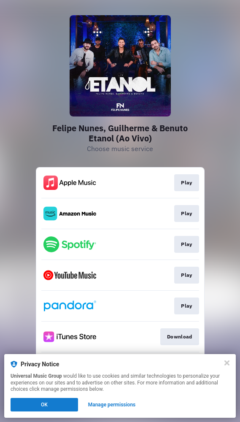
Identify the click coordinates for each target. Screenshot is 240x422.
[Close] (227, 363)
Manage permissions (112, 405)
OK (44, 405)
